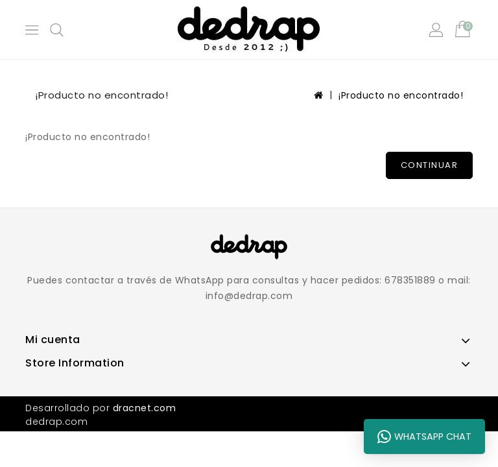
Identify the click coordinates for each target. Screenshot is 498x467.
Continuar (429, 165)
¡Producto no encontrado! (400, 95)
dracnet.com (144, 407)
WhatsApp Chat (424, 436)
